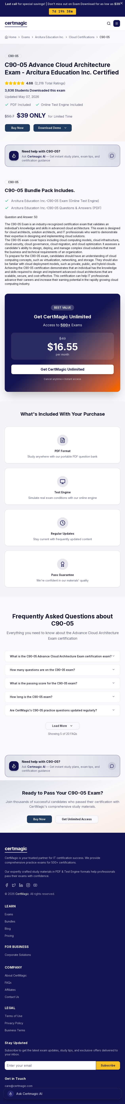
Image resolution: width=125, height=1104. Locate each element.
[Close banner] (121, 3)
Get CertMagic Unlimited (62, 369)
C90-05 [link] (105, 37)
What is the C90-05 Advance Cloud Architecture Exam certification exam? (62, 656)
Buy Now (17, 127)
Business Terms (15, 1030)
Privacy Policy (14, 1023)
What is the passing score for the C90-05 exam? (62, 683)
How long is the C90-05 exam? (62, 696)
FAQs (8, 982)
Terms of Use (13, 1016)
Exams (26, 37)
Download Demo (52, 127)
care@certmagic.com (18, 1086)
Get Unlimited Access (77, 819)
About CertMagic (16, 975)
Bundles (10, 921)
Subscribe (108, 1065)
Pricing (9, 935)
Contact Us (12, 997)
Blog (8, 928)
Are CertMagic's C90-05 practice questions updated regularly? (62, 710)
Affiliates (10, 989)
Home (10, 37)
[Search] (109, 23)
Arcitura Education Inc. (49, 37)
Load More (62, 725)
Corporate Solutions (18, 954)
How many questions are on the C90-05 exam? (62, 669)
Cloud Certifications (81, 37)
